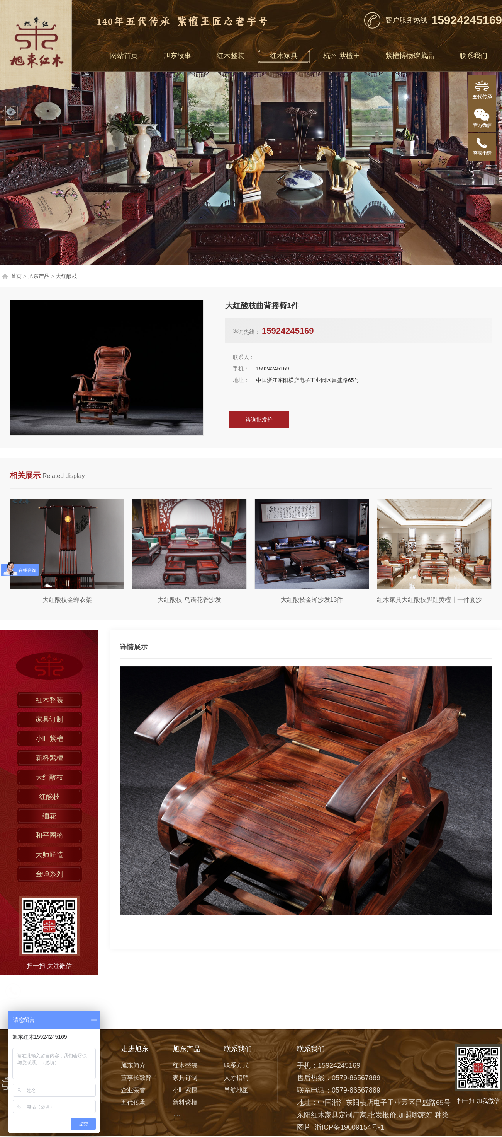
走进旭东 (135, 1049)
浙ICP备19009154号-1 (349, 1127)
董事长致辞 (136, 1077)
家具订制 (49, 719)
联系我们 (473, 56)
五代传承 (133, 1102)
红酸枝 (49, 797)
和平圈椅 (49, 835)
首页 (16, 276)
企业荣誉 (133, 1090)
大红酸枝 (66, 276)
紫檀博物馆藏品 (409, 56)
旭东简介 (133, 1065)
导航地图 (236, 1090)
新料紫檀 (49, 758)
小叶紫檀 (49, 739)
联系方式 (236, 1065)
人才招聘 (236, 1077)
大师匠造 (49, 855)
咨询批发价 (259, 420)
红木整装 (230, 56)
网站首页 (124, 56)
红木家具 (284, 56)
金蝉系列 (49, 874)
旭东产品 (38, 276)
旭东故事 (177, 56)
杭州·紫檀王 (341, 56)
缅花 (49, 816)
